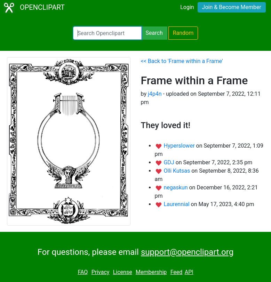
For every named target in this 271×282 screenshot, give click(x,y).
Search (154, 33)
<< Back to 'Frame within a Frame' (182, 61)
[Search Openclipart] (107, 33)
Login (187, 7)
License (122, 272)
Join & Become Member (231, 7)
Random (183, 33)
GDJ (169, 162)
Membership (151, 272)
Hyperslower (180, 145)
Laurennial (177, 204)
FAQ (83, 272)
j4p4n (155, 94)
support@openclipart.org (187, 252)
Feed (176, 272)
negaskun (176, 187)
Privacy (100, 272)
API (189, 272)
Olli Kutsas (177, 170)
